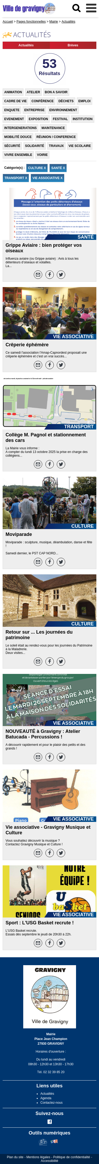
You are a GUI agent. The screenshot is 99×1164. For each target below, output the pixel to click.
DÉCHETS (65, 101)
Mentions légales (38, 1157)
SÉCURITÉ (12, 146)
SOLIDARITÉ (34, 146)
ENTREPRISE (34, 110)
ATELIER (33, 92)
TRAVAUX (56, 146)
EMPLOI (84, 101)
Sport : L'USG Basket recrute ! (40, 922)
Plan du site (15, 1157)
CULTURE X (37, 168)
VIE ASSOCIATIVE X (47, 178)
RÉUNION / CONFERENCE (56, 137)
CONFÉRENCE (42, 101)
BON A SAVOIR (56, 92)
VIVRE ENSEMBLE (18, 155)
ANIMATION (13, 92)
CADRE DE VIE (15, 101)
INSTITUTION (82, 119)
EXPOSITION (38, 119)
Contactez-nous (51, 1102)
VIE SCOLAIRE (80, 146)
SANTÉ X (58, 168)
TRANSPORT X (15, 178)
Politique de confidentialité (71, 1157)
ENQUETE (12, 110)
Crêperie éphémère (27, 344)
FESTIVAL (60, 119)
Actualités (26, 45)
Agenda (45, 1098)
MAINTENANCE (53, 128)
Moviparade (19, 534)
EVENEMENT (14, 119)
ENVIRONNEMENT (63, 110)
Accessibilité (49, 1161)
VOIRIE (42, 155)
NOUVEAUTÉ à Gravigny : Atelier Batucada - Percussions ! (43, 734)
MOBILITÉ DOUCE (18, 137)
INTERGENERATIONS (20, 128)
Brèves (73, 45)
